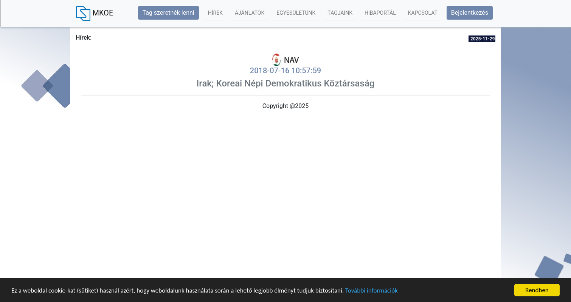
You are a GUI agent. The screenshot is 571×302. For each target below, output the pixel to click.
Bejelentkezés (469, 12)
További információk (371, 290)
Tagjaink (339, 13)
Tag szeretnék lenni (168, 12)
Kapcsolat (423, 13)
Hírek (215, 13)
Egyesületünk (295, 13)
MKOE (94, 13)
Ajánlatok (249, 13)
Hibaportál (380, 13)
